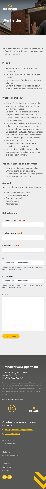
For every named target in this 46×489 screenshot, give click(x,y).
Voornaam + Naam (13, 220)
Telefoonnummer (12, 233)
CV (3, 258)
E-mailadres (10, 246)
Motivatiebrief (8, 276)
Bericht (5, 294)
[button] (39, 7)
